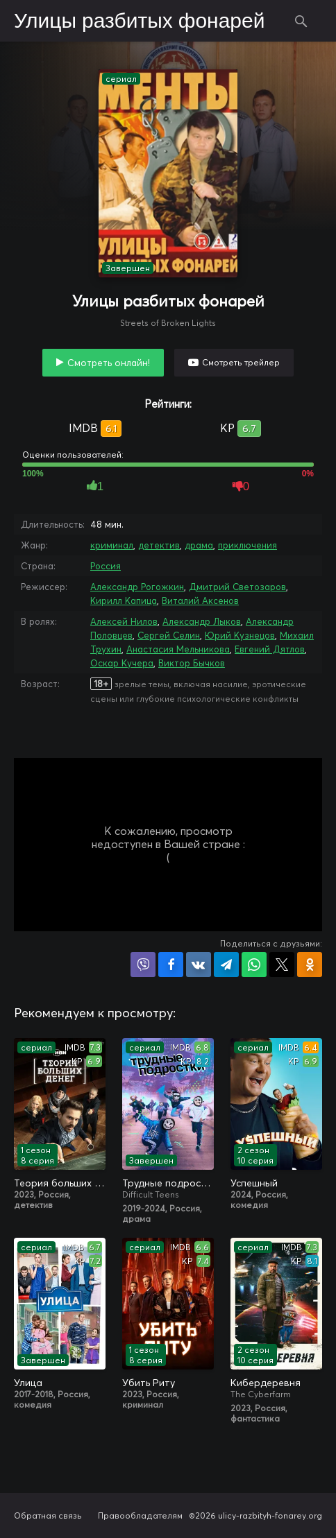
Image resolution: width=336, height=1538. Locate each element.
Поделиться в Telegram (226, 964)
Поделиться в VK (198, 964)
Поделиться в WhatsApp (254, 964)
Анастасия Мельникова (178, 649)
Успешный (254, 1183)
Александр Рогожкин (137, 586)
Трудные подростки (168, 1183)
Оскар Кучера (121, 662)
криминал (111, 545)
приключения (247, 545)
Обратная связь (48, 1515)
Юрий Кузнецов (240, 635)
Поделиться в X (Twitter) (281, 964)
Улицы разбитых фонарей (139, 21)
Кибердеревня (265, 1382)
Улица (28, 1382)
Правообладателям (140, 1515)
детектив (159, 545)
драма (199, 545)
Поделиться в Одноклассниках (309, 964)
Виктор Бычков (191, 662)
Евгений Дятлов (270, 649)
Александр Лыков (201, 621)
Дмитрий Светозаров (237, 586)
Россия (105, 565)
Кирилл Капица (123, 600)
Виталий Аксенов (200, 600)
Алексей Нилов (124, 621)
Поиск (301, 21)
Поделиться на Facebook (170, 964)
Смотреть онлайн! (108, 362)
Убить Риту (148, 1382)
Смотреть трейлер (241, 362)
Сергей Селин (168, 635)
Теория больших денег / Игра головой (60, 1183)
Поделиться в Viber (143, 964)
